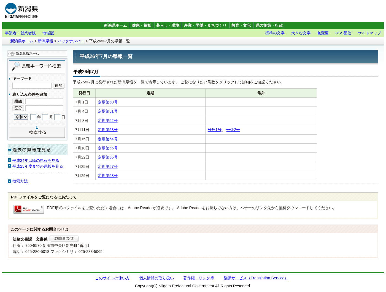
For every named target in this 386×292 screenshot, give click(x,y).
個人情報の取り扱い (156, 278)
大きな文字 (301, 33)
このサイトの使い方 (112, 278)
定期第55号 (108, 148)
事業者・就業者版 (20, 33)
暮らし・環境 (167, 25)
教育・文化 (241, 25)
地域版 (48, 33)
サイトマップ (369, 33)
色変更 (323, 33)
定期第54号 (108, 139)
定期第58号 (108, 175)
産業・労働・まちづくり (205, 25)
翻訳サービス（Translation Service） (256, 278)
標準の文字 (275, 33)
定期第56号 (108, 157)
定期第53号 (108, 129)
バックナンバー (71, 41)
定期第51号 (108, 111)
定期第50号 (108, 102)
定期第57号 (108, 166)
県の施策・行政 (269, 25)
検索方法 (20, 181)
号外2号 (233, 129)
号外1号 (215, 129)
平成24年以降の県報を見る (35, 160)
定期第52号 (108, 120)
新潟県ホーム (115, 25)
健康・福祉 (141, 25)
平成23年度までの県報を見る (37, 166)
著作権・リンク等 (198, 278)
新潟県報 (45, 41)
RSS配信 (343, 33)
